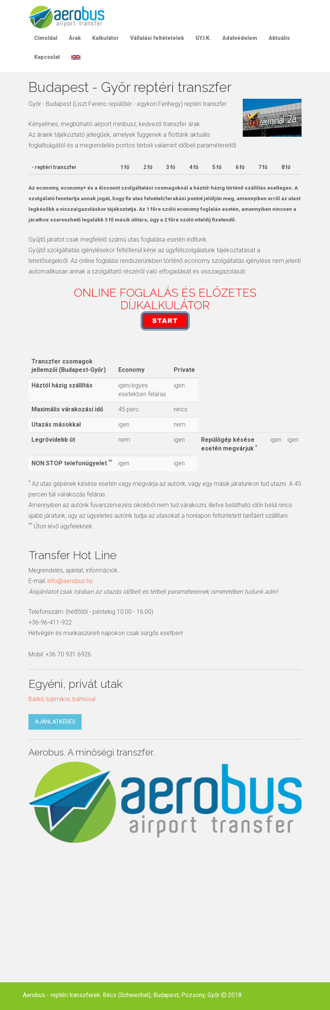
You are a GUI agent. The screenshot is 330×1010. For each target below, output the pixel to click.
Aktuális (279, 38)
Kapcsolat (47, 57)
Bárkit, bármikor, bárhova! (62, 699)
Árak (75, 38)
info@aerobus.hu (70, 581)
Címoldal (45, 38)
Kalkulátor (105, 38)
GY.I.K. (203, 38)
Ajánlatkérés (55, 721)
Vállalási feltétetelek (157, 38)
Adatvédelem (239, 38)
